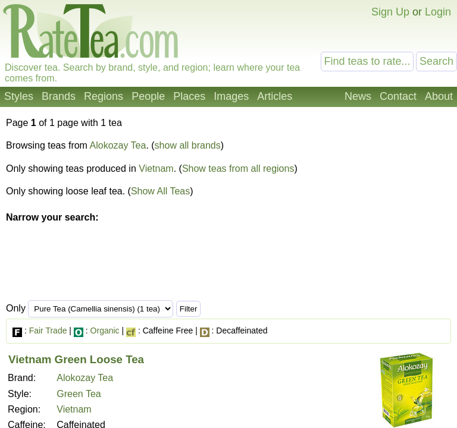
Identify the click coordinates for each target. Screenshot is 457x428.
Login (438, 12)
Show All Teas (160, 191)
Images (231, 96)
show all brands (188, 145)
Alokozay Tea (118, 145)
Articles (274, 96)
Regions (103, 96)
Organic (105, 330)
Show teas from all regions (238, 168)
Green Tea (79, 394)
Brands (59, 96)
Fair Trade (48, 330)
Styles (18, 96)
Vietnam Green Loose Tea (76, 359)
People (148, 96)
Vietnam (156, 168)
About (439, 96)
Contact (398, 96)
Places (189, 96)
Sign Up (390, 12)
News (358, 96)
